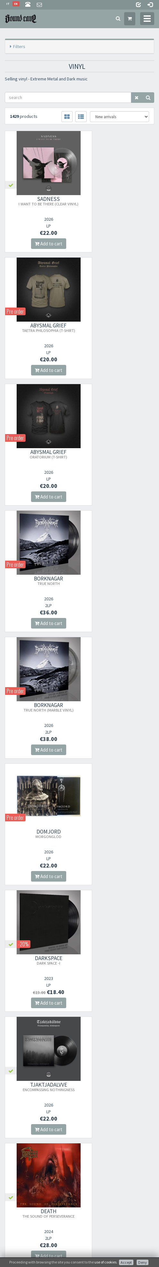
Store (9, 1136)
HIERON (119, 833)
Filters (19, 46)
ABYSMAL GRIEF (119, 200)
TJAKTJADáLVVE (119, 580)
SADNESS (40, 200)
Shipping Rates (17, 1153)
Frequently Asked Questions (28, 1161)
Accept (126, 1262)
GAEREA (119, 707)
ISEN (40, 836)
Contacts (12, 1170)
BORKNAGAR (119, 327)
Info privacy (100, 1250)
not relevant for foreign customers (34, 1178)
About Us (12, 1128)
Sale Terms (14, 1145)
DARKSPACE (39, 580)
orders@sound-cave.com (41, 976)
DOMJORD (119, 453)
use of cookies (105, 1262)
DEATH (40, 707)
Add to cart (39, 244)
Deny (142, 1262)
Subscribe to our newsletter (37, 1090)
